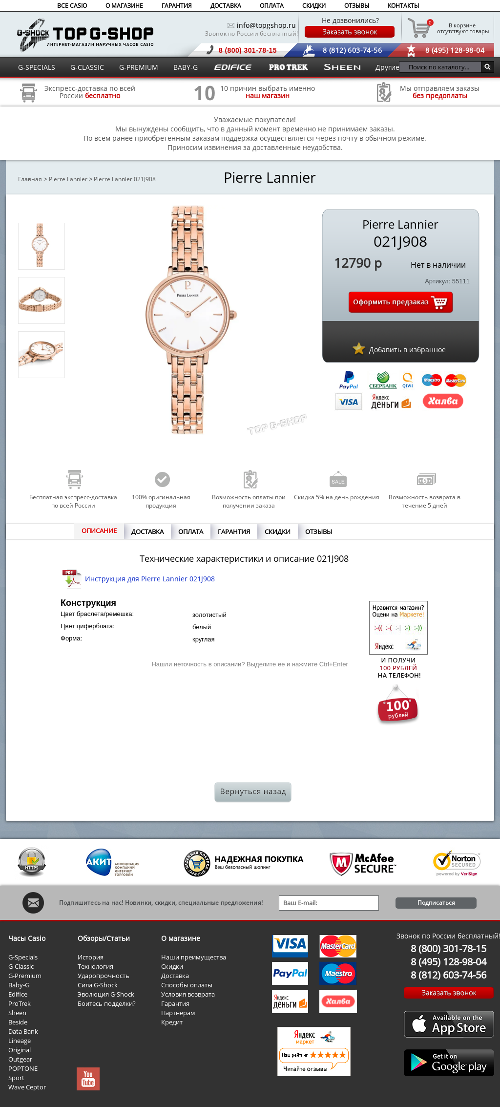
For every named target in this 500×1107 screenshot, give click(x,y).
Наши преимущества (193, 957)
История (91, 957)
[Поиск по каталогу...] (442, 67)
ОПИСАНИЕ (99, 530)
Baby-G (18, 984)
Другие (387, 67)
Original (19, 1049)
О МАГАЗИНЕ (124, 5)
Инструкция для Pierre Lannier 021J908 (150, 578)
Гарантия (175, 1003)
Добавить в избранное (407, 349)
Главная (30, 179)
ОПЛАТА (272, 5)
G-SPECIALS (36, 67)
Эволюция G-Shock (106, 994)
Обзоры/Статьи (104, 938)
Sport (16, 1077)
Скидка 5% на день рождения (336, 497)
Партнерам (178, 1012)
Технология (95, 966)
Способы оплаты (186, 984)
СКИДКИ (314, 5)
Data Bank (23, 1031)
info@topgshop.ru (266, 25)
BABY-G (185, 67)
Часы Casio (26, 938)
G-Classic (21, 966)
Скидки (172, 966)
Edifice (17, 994)
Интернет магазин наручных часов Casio (85, 35)
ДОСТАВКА (225, 5)
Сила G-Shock (98, 984)
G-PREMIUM (138, 67)
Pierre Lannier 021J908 (125, 179)
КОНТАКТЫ (403, 5)
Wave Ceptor (27, 1087)
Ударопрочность (103, 975)
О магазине (180, 938)
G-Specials (23, 957)
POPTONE (23, 1068)
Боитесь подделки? (107, 1003)
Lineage (19, 1040)
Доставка (175, 975)
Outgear (20, 1059)
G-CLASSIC (87, 67)
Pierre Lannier (68, 179)
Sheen (17, 1012)
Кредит (172, 1022)
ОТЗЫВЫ (356, 5)
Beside (17, 1022)
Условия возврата (188, 994)
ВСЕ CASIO (72, 5)
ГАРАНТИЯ (177, 5)
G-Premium (25, 975)
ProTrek (19, 1003)
